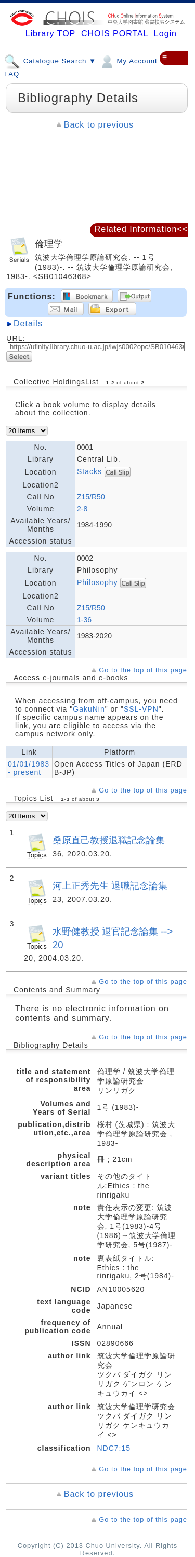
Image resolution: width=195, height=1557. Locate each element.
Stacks (89, 471)
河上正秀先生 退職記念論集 (110, 885)
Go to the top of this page (143, 670)
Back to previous (99, 124)
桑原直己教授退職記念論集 (109, 840)
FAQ (11, 74)
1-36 (84, 620)
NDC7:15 (114, 1448)
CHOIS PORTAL (114, 33)
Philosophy (98, 582)
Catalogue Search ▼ (50, 60)
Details (28, 323)
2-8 (82, 509)
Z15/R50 (91, 497)
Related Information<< (141, 229)
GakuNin (89, 709)
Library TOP (50, 33)
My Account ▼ (133, 60)
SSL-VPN (141, 709)
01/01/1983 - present (28, 768)
